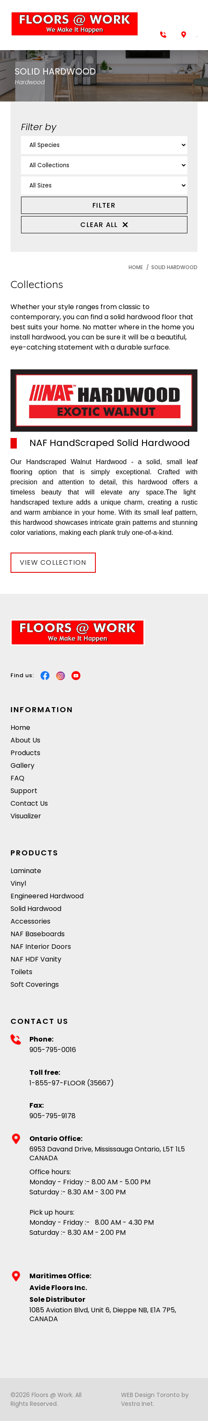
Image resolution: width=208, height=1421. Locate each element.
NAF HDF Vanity (36, 959)
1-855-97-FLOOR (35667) (71, 1083)
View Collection (53, 562)
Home (136, 267)
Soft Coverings (35, 984)
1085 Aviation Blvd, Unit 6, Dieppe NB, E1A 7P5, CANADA (102, 1315)
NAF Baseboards (38, 934)
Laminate (26, 871)
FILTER (104, 205)
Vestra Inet (137, 1404)
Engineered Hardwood (47, 896)
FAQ (17, 778)
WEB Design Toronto (150, 1395)
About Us (25, 740)
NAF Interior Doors (41, 946)
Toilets (21, 972)
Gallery (22, 765)
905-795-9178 (52, 1116)
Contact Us (29, 803)
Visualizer (26, 816)
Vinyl (18, 883)
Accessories (30, 921)
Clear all (104, 225)
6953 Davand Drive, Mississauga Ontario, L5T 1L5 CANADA (107, 1154)
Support (24, 791)
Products (25, 753)
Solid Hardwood (174, 267)
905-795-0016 (52, 1050)
